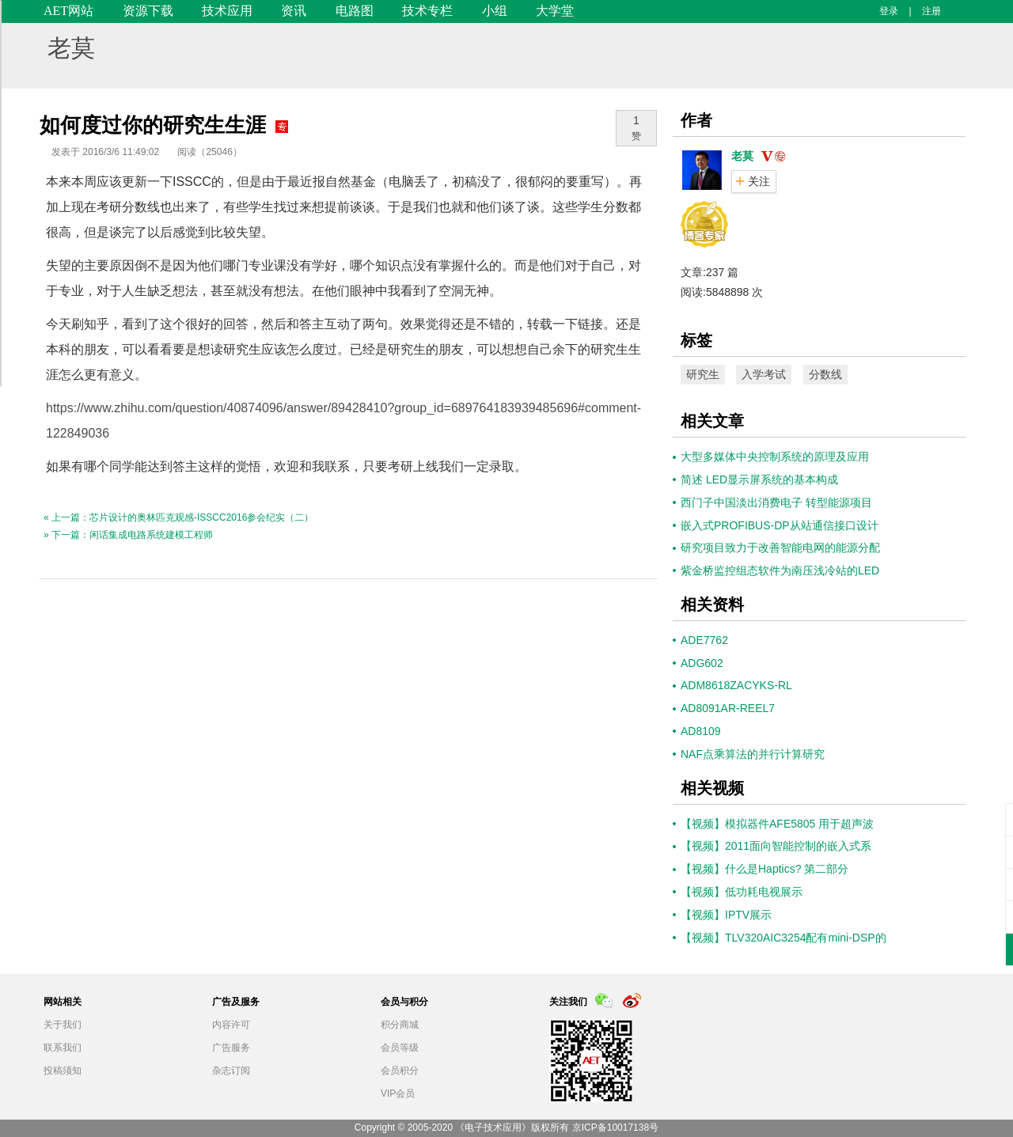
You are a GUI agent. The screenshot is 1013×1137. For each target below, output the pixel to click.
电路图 (355, 10)
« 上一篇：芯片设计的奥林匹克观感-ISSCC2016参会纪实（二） (178, 517)
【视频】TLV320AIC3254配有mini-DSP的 (783, 937)
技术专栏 (427, 10)
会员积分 (400, 1070)
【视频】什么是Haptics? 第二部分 (764, 868)
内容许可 (231, 1024)
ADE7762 (704, 640)
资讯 (293, 10)
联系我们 (63, 1047)
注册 (931, 11)
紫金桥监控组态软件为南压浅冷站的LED (780, 570)
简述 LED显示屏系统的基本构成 (759, 479)
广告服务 (231, 1047)
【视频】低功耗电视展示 (741, 891)
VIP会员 (398, 1093)
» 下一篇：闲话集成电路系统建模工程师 (128, 534)
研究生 (702, 374)
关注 (759, 181)
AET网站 (68, 10)
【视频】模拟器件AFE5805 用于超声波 (777, 823)
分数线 (825, 374)
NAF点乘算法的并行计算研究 (753, 754)
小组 (494, 10)
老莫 (71, 48)
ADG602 (702, 663)
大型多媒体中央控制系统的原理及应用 (775, 456)
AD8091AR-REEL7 (728, 708)
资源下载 (148, 10)
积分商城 (400, 1024)
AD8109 (701, 731)
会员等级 (400, 1047)
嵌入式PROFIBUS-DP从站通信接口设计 (779, 525)
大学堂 (555, 10)
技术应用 (227, 10)
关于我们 (63, 1024)
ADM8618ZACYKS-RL (736, 685)
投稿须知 (63, 1070)
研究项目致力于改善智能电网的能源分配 (780, 547)
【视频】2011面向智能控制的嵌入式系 (776, 845)
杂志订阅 (231, 1070)
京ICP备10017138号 (615, 1127)
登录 (888, 11)
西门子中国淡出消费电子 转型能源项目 (776, 502)
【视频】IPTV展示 (726, 914)
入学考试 (764, 374)
